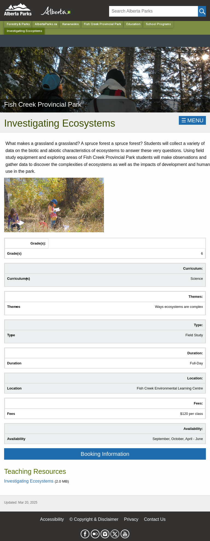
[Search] (153, 11)
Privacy (131, 519)
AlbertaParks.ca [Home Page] (46, 24)
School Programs (158, 24)
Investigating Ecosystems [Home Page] (24, 31)
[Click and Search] (202, 11)
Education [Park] (133, 24)
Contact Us (154, 519)
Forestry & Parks (18, 24)
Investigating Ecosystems (29, 481)
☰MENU (192, 120)
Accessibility (52, 519)
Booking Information (105, 454)
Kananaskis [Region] (70, 24)
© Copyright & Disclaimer (93, 519)
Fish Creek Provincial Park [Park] (102, 24)
